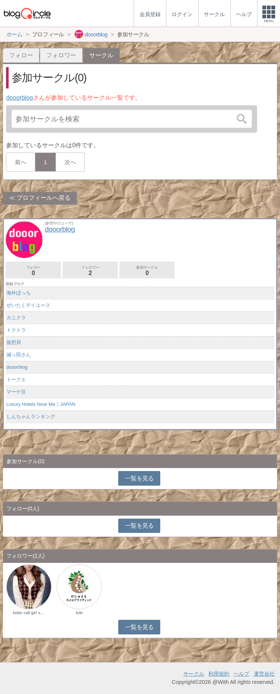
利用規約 (218, 674)
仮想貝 (13, 342)
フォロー (21, 55)
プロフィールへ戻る (44, 197)
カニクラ (16, 317)
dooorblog (19, 97)
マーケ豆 (16, 392)
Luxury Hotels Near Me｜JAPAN (40, 404)
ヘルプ (241, 674)
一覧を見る (139, 478)
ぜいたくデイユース (28, 305)
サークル (193, 674)
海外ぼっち (18, 293)
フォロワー (61, 55)
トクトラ (16, 330)
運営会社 (264, 674)
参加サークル (147, 270)
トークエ (16, 379)
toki (79, 612)
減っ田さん (18, 354)
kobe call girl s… (28, 612)
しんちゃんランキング (30, 416)
